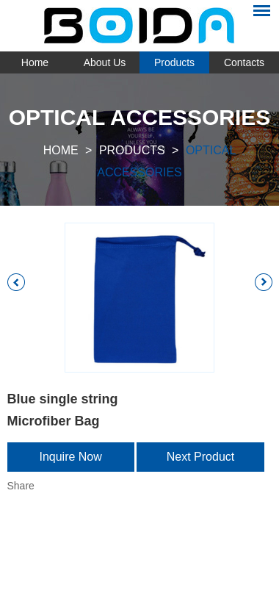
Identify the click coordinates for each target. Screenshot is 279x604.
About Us (105, 62)
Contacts (244, 62)
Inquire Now (70, 456)
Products (174, 62)
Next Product (200, 456)
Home (34, 62)
